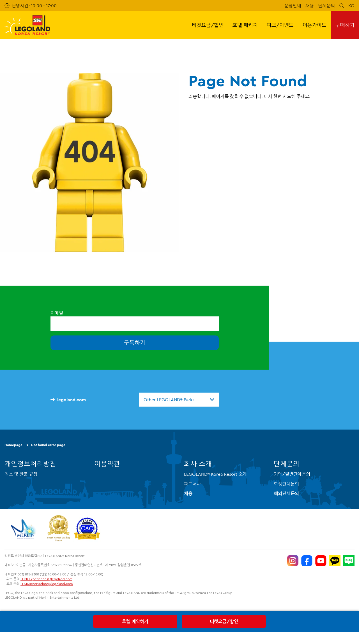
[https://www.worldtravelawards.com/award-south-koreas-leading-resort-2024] (58, 529)
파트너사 (192, 484)
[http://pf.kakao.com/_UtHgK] (334, 560)
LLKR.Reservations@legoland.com (46, 584)
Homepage (13, 445)
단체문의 (326, 5)
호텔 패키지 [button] (245, 25)
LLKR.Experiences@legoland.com (46, 579)
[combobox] (179, 400)
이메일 (56, 313)
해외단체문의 (286, 493)
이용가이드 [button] (314, 25)
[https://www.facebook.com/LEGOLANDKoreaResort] (306, 560)
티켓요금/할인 (224, 621)
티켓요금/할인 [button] (208, 25)
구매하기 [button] (345, 25)
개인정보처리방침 (30, 464)
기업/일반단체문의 (292, 474)
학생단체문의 (286, 484)
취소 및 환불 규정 (20, 474)
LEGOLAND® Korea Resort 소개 (215, 474)
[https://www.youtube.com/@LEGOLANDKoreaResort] (320, 560)
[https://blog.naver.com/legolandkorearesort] (349, 560)
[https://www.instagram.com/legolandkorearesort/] (292, 560)
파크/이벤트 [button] (280, 25)
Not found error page (48, 445)
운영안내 (292, 5)
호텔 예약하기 (135, 621)
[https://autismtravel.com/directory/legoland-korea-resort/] (87, 529)
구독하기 (134, 342)
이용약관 (107, 464)
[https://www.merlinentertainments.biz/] (24, 529)
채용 (309, 5)
